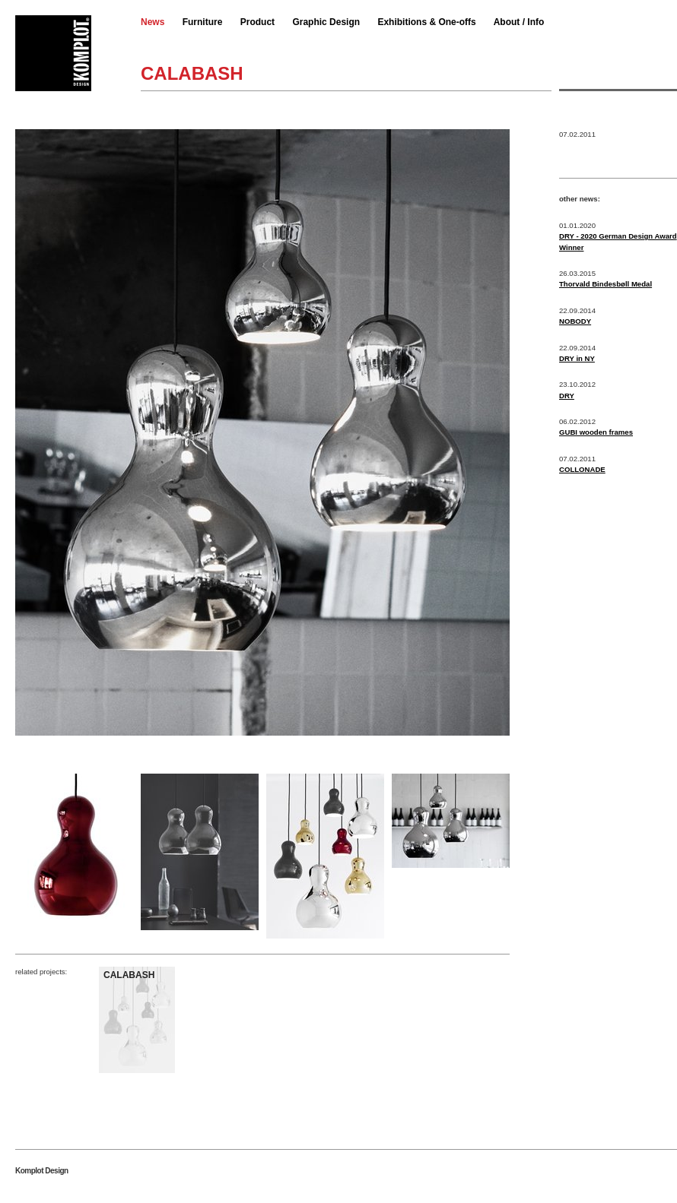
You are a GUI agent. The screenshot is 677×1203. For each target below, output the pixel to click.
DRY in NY (577, 358)
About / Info (519, 22)
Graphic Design (326, 22)
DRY (566, 395)
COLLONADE (582, 469)
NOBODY (575, 321)
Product (257, 22)
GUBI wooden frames (596, 432)
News (152, 22)
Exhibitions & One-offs (426, 22)
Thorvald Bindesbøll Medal (605, 284)
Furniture (203, 22)
